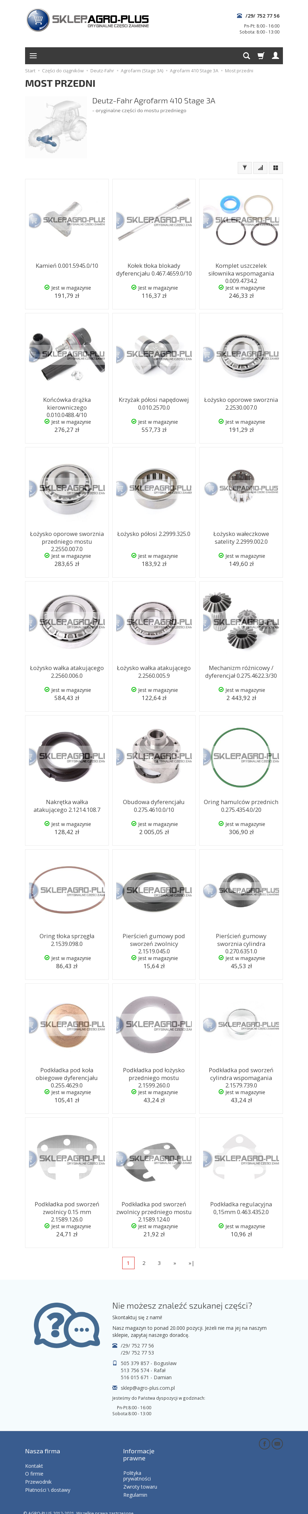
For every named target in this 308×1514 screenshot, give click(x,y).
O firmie (34, 1463)
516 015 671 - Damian (146, 1377)
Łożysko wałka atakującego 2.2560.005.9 (154, 670)
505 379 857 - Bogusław (149, 1363)
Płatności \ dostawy (47, 1480)
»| (192, 1262)
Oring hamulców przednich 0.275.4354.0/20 (241, 804)
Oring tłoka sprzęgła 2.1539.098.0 (67, 938)
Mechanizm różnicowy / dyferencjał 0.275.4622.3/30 (241, 670)
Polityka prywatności (137, 1466)
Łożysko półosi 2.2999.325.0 (154, 533)
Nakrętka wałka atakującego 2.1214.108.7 (67, 804)
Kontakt (34, 1456)
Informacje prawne (139, 1449)
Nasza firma (42, 1445)
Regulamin (135, 1485)
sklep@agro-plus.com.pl (148, 1388)
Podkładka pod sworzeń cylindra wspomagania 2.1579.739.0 (241, 1076)
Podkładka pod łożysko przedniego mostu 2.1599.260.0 (154, 1076)
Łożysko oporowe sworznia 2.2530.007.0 (241, 402)
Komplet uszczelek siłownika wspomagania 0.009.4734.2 (241, 268)
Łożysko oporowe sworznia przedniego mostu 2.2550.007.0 (67, 539)
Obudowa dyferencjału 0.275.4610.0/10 (154, 804)
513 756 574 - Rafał (143, 1370)
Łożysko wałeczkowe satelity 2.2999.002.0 (241, 536)
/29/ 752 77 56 (262, 15)
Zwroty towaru (140, 1476)
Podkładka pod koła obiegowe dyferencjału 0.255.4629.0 (67, 1072)
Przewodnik (38, 1471)
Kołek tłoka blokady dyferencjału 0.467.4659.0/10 (154, 268)
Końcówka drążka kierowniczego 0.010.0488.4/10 (67, 405)
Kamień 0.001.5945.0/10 (66, 265)
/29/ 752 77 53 (137, 1352)
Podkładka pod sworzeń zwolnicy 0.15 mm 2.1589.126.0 (66, 1210)
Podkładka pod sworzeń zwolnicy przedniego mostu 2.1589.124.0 (154, 1210)
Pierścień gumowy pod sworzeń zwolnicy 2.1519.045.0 (154, 941)
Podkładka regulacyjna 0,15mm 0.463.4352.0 (241, 1206)
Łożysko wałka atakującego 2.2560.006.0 (66, 670)
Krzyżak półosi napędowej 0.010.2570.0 (153, 402)
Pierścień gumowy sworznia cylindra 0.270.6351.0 (241, 938)
